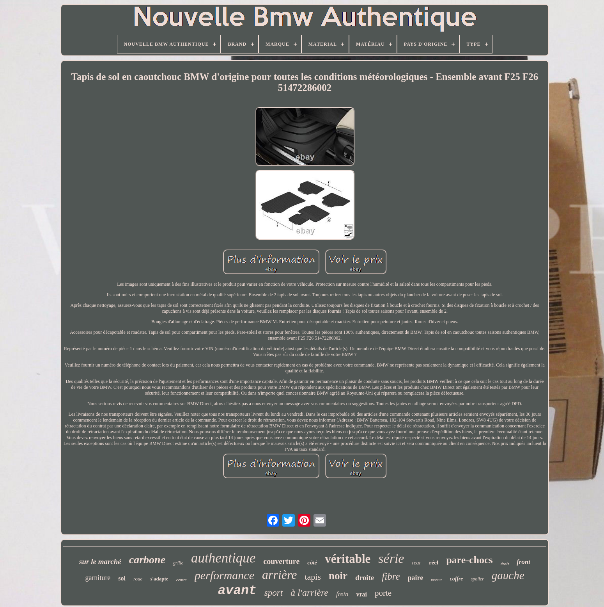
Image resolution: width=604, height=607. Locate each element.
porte (383, 593)
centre (181, 579)
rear (416, 563)
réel (433, 562)
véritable (347, 559)
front (523, 562)
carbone (147, 560)
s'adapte (159, 579)
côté (312, 562)
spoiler (477, 579)
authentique (223, 558)
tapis (313, 577)
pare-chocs (469, 560)
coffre (456, 579)
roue (137, 579)
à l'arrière (309, 592)
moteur (436, 580)
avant (237, 591)
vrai (361, 594)
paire (415, 578)
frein (342, 594)
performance (224, 575)
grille (178, 563)
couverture (281, 561)
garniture (97, 578)
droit (505, 563)
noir (338, 576)
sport (273, 593)
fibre (391, 576)
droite (364, 577)
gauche (508, 575)
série (391, 558)
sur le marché (100, 561)
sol (122, 578)
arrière (279, 575)
